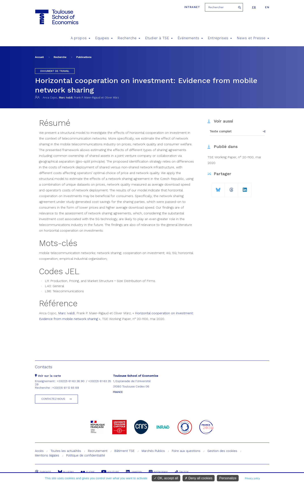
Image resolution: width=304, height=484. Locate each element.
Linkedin (134, 472)
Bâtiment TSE (124, 451)
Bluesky (66, 472)
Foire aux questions (186, 451)
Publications (83, 57)
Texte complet (221, 131)
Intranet (192, 7)
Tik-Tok (181, 472)
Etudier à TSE (159, 38)
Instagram (158, 472)
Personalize (227, 478)
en (267, 7)
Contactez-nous (53, 398)
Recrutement (97, 451)
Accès (39, 451)
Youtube (110, 472)
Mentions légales (47, 455)
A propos (80, 38)
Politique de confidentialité (85, 455)
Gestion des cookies (222, 451)
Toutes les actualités (66, 451)
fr (254, 7)
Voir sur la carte (48, 375)
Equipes (104, 38)
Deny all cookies (198, 478)
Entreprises (220, 38)
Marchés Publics (153, 451)
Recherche (129, 38)
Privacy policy (252, 478)
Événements (190, 38)
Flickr (87, 471)
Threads (43, 472)
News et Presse (253, 38)
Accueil (39, 57)
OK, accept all (166, 478)
